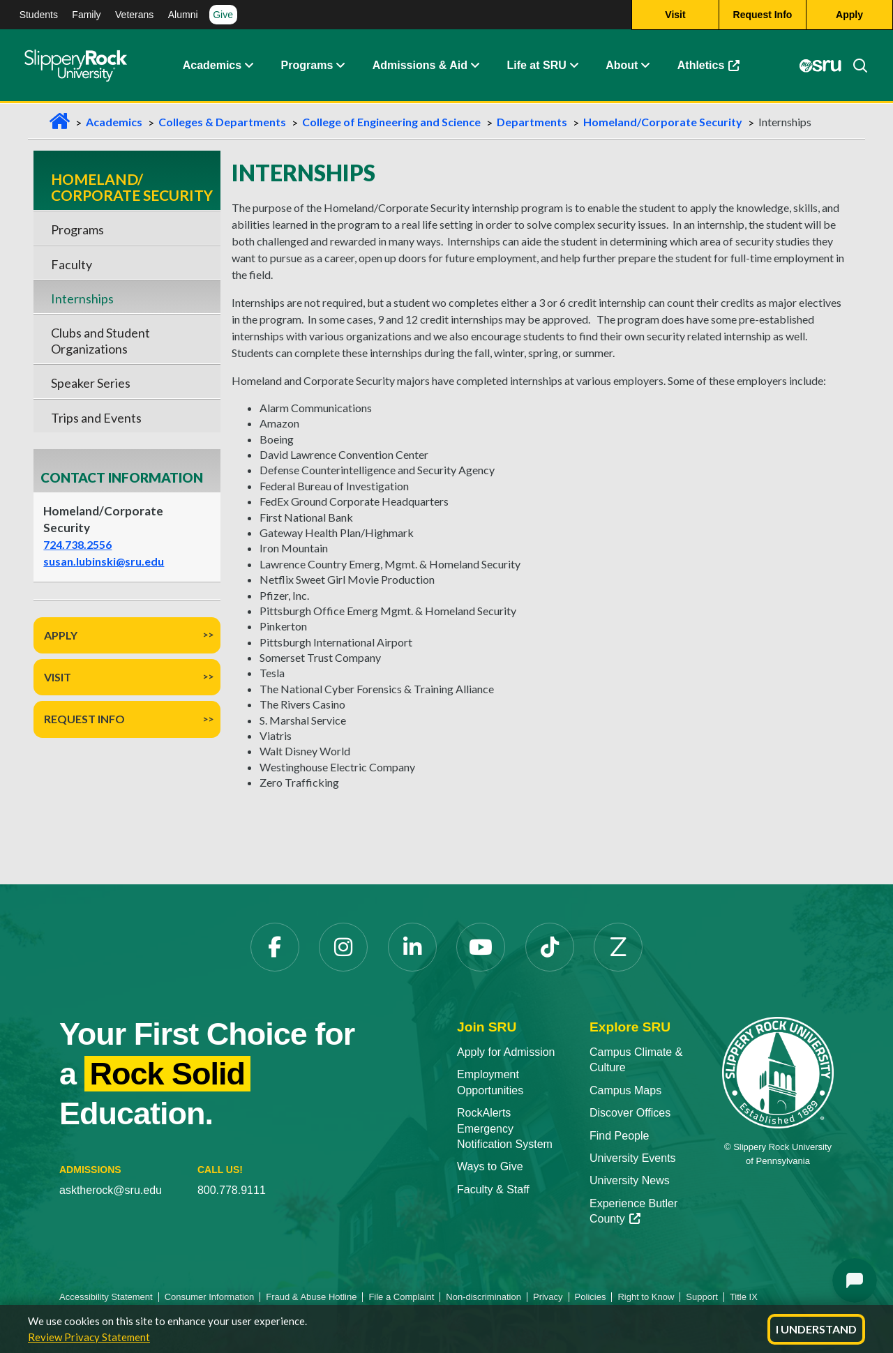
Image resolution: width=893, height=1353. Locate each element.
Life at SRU (536, 66)
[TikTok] (549, 947)
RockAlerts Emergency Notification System (505, 1128)
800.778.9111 (231, 1190)
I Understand (816, 1329)
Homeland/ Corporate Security (132, 186)
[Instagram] (343, 947)
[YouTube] (480, 947)
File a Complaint (401, 1297)
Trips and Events (96, 417)
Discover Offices (630, 1113)
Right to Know (645, 1297)
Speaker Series (90, 383)
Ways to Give (490, 1166)
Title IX (744, 1297)
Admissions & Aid (420, 66)
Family (86, 14)
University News (630, 1180)
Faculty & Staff (493, 1189)
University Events (633, 1158)
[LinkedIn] (412, 947)
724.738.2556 (77, 544)
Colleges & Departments (222, 121)
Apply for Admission (506, 1052)
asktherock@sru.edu (110, 1190)
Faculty (71, 264)
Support (702, 1297)
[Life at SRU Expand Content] (573, 66)
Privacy (548, 1297)
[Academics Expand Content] (248, 66)
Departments (532, 121)
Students (39, 14)
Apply (60, 635)
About (622, 66)
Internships (82, 298)
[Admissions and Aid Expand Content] (475, 66)
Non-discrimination (483, 1297)
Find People (619, 1136)
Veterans (134, 14)
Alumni (183, 14)
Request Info (84, 718)
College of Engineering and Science (391, 121)
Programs (307, 66)
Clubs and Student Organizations (100, 340)
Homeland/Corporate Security (662, 121)
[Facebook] (274, 947)
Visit (57, 676)
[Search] (855, 66)
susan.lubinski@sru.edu (103, 561)
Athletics (708, 66)
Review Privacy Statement (89, 1337)
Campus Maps (625, 1090)
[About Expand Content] (339, 66)
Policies (590, 1297)
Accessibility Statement (106, 1297)
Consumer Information (210, 1297)
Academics (212, 66)
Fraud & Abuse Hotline (311, 1297)
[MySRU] (820, 66)
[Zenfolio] (618, 947)
